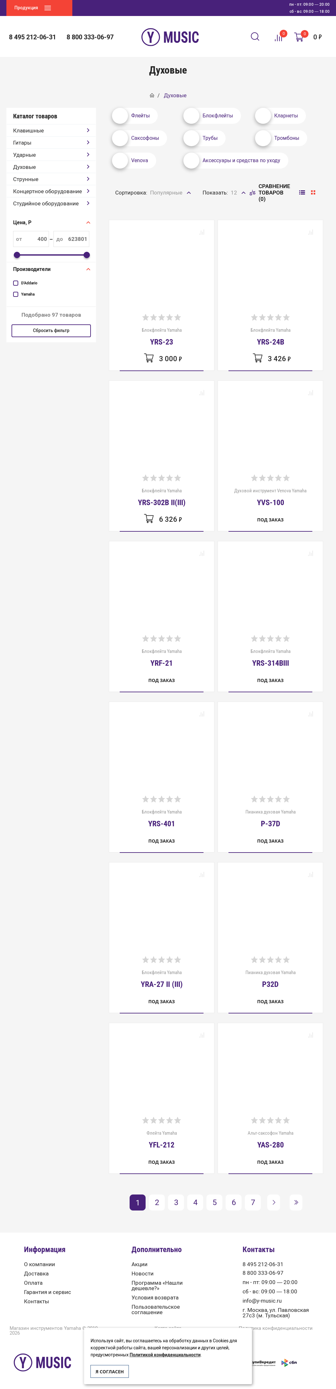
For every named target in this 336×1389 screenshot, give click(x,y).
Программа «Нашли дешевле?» (157, 1285)
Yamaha (28, 294)
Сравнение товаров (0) (270, 192)
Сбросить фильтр (51, 330)
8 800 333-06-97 (90, 37)
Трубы (200, 138)
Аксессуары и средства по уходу (231, 161)
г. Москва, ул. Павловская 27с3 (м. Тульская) (276, 1312)
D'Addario (29, 283)
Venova (130, 161)
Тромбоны (277, 138)
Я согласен (110, 1372)
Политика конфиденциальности (276, 1328)
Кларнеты (276, 116)
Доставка (36, 1273)
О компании (39, 1264)
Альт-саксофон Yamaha (270, 1139)
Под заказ (270, 520)
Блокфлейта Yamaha (162, 336)
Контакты (36, 1301)
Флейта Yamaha (162, 1139)
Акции (140, 1264)
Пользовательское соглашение (156, 1309)
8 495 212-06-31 (32, 37)
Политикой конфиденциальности (165, 1355)
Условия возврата (155, 1297)
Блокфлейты (208, 116)
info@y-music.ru (262, 1301)
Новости (143, 1273)
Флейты (131, 116)
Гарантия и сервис (47, 1292)
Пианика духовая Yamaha (270, 818)
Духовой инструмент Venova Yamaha (270, 497)
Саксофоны (135, 138)
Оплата (33, 1283)
